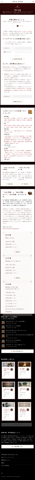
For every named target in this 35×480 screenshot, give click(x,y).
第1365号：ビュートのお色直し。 (14, 325)
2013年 (9, 125)
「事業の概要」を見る (18, 446)
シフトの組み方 (7, 154)
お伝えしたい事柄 (20, 150)
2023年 (25, 127)
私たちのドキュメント (22, 155)
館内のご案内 (8, 137)
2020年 (12, 127)
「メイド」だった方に (18, 152)
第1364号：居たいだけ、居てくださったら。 (16, 330)
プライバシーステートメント (7, 411)
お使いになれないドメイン (19, 130)
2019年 (7, 127)
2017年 (27, 125)
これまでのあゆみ (7, 136)
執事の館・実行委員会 (18, 1)
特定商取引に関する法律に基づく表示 (9, 454)
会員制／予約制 (21, 141)
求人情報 (22, 368)
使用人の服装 (27, 139)
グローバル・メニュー (2, 1)
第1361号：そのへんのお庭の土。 (14, 340)
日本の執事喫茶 (5, 465)
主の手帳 (33, 1)
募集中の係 (6, 150)
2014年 (14, 125)
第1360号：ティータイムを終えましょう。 (16, 344)
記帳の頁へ (18, 251)
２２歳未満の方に (28, 150)
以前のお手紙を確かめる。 (18, 351)
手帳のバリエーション (8, 130)
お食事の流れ (22, 136)
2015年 (18, 125)
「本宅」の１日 (15, 154)
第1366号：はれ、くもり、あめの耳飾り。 (16, 321)
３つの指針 (13, 118)
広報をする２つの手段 (21, 120)
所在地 (14, 141)
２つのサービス (20, 118)
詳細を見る (10, 184)
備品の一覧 (12, 143)
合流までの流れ (27, 152)
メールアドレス (6, 48)
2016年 (22, 125)
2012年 (5, 125)
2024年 (29, 127)
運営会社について (5, 460)
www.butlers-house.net (13, 476)
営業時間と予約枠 (25, 137)
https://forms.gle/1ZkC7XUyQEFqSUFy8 (11, 228)
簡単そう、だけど (8, 152)
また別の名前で (13, 155)
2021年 (16, 127)
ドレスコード (21, 139)
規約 (3, 462)
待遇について (12, 150)
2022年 (20, 127)
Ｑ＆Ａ (8, 121)
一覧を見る (26, 184)
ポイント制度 (28, 136)
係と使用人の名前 (11, 120)
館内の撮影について (8, 141)
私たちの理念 (6, 118)
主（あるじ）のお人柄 (23, 154)
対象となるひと (14, 139)
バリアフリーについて (16, 137)
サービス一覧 (15, 136)
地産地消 (7, 143)
